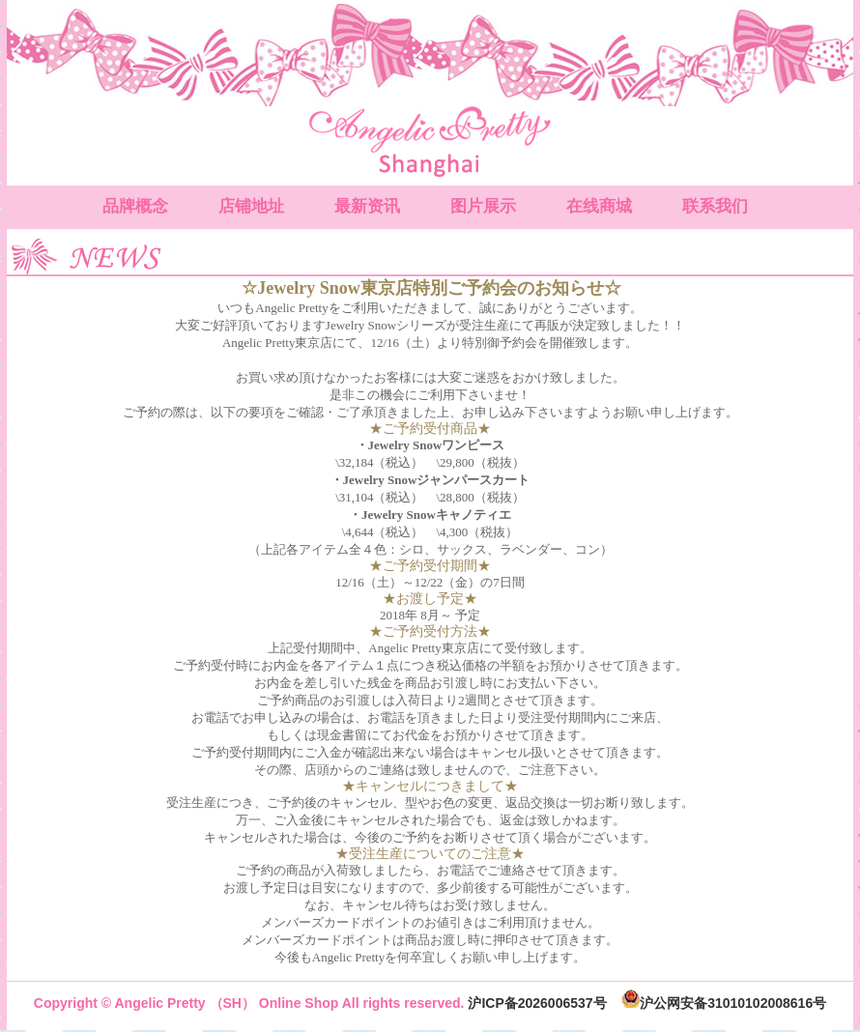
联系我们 (715, 206)
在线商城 (599, 206)
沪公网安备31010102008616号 (723, 1003)
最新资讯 (367, 206)
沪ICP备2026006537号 (537, 1003)
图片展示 (483, 206)
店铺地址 (251, 206)
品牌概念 (135, 206)
